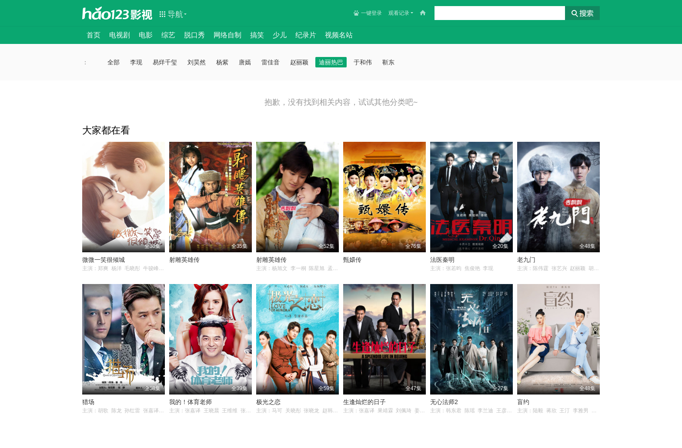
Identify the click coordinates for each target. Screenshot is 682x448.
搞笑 (257, 35)
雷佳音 (270, 62)
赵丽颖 (299, 62)
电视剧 (119, 35)
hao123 (105, 13)
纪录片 (305, 35)
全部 (113, 62)
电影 (146, 35)
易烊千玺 (165, 62)
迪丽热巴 (331, 62)
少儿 (280, 35)
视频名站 (339, 35)
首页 (93, 35)
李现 (136, 62)
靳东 (388, 62)
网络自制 (227, 35)
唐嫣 (245, 62)
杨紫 (222, 62)
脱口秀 (194, 35)
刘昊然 (196, 62)
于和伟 (363, 62)
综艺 (168, 35)
